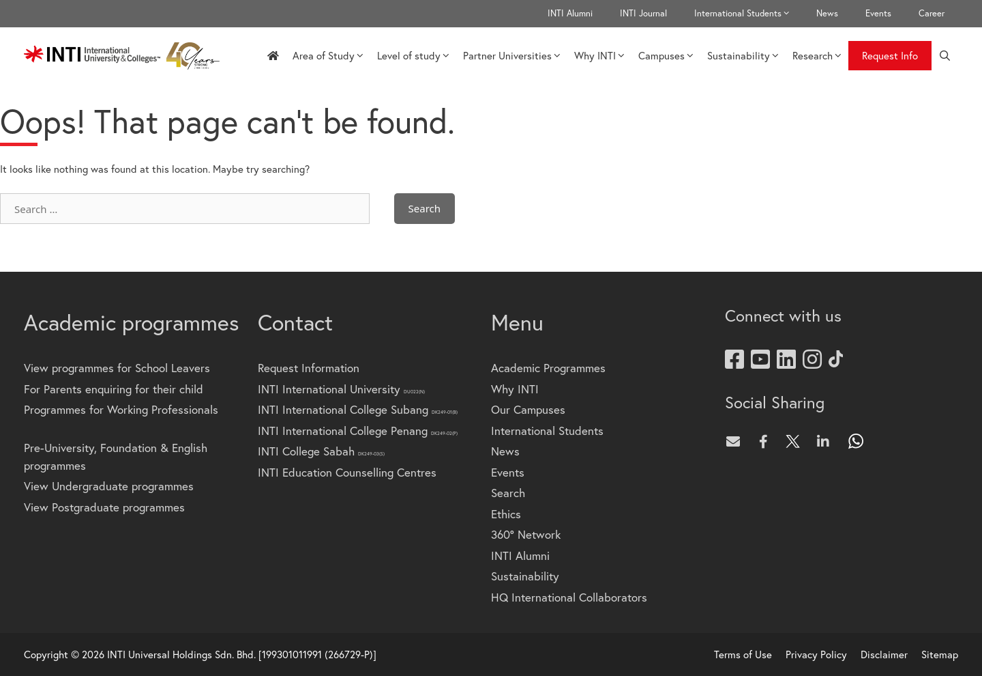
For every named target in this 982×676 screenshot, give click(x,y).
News (827, 13)
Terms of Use (743, 654)
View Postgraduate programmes (104, 507)
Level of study (413, 55)
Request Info (890, 55)
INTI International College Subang (358, 409)
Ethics (506, 514)
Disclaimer (884, 654)
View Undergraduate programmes (109, 486)
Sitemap (939, 654)
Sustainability (743, 55)
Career (931, 13)
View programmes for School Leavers (117, 368)
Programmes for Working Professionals (121, 409)
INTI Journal (643, 13)
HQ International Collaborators (569, 597)
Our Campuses (528, 409)
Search (508, 493)
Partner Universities (512, 55)
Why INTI (599, 55)
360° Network (526, 534)
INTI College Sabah (321, 451)
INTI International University (341, 389)
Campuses (666, 55)
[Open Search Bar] (944, 55)
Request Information (308, 368)
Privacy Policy (816, 654)
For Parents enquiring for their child (113, 389)
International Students (748, 13)
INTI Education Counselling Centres (347, 472)
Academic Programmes (548, 368)
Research (817, 55)
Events (878, 13)
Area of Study (328, 55)
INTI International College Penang (358, 430)
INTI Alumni (570, 13)
